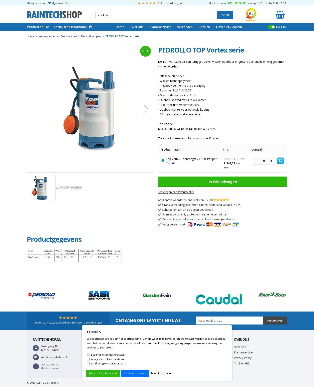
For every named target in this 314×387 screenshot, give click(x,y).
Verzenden (185, 27)
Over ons (137, 27)
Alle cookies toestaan (103, 373)
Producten (35, 27)
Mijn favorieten (61, 3)
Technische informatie (70, 27)
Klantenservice (160, 27)
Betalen (204, 27)
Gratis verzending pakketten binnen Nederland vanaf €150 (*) (201, 205)
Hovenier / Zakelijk (229, 27)
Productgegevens (55, 239)
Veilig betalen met (201, 224)
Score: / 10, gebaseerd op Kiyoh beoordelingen (68, 322)
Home (120, 27)
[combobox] (156, 15)
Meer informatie (161, 373)
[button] (146, 109)
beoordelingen (170, 3)
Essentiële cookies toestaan (108, 354)
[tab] (55, 239)
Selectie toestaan (135, 373)
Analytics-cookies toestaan (107, 359)
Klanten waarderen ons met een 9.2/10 (187, 200)
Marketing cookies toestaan (108, 363)
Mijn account (38, 3)
